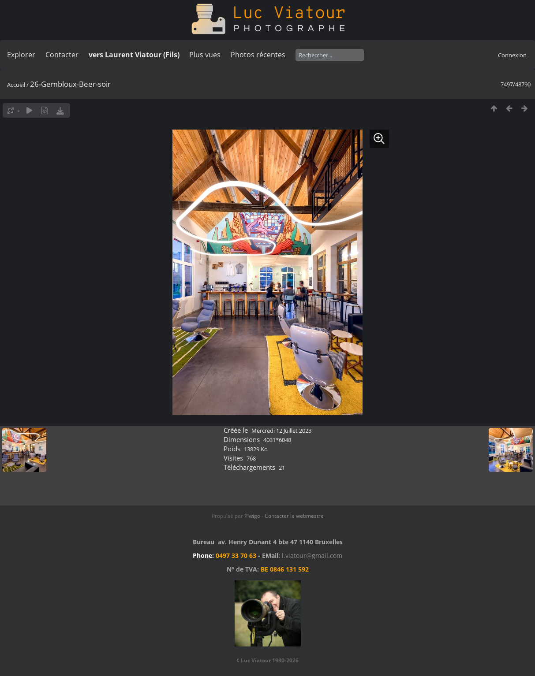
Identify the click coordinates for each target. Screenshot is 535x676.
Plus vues (205, 54)
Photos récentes (258, 54)
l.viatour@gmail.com (312, 555)
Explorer (21, 54)
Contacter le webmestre (294, 516)
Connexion (512, 55)
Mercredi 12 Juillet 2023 (281, 431)
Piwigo (252, 516)
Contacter (62, 54)
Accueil (16, 85)
